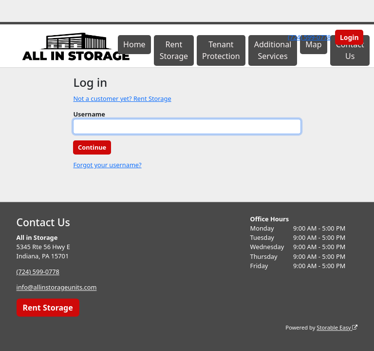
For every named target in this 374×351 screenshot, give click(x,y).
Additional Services (273, 50)
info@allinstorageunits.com (57, 287)
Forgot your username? (107, 164)
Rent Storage (174, 50)
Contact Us (350, 50)
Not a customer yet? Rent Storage (122, 98)
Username (89, 114)
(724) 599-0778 (309, 37)
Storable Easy (337, 327)
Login (349, 37)
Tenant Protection (221, 50)
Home (134, 44)
